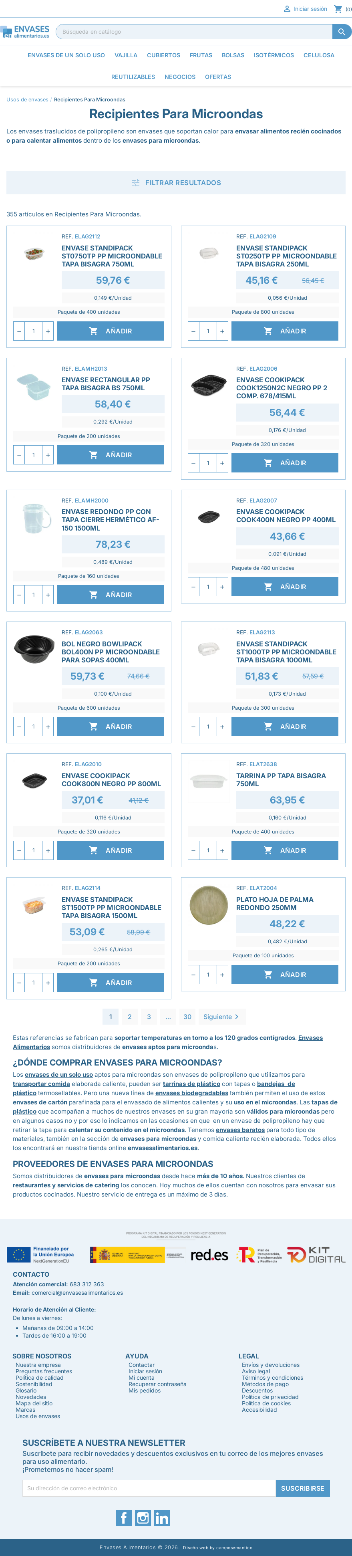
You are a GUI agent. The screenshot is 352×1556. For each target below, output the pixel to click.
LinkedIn (162, 1518)
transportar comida (41, 1084)
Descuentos (257, 1390)
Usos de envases (38, 1416)
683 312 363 (87, 1284)
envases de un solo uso (59, 1074)
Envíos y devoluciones (271, 1364)
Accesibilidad (259, 1409)
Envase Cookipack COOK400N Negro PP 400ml (286, 516)
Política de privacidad (270, 1396)
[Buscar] (204, 31)
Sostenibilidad (34, 1383)
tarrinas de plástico (191, 1084)
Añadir (110, 331)
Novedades (31, 1396)
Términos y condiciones (272, 1377)
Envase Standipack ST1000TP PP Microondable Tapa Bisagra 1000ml (286, 652)
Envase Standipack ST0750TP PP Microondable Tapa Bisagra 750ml (112, 256)
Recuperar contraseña (158, 1383)
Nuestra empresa (38, 1364)
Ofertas (218, 76)
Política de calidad (40, 1377)
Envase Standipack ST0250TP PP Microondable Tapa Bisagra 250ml (286, 256)
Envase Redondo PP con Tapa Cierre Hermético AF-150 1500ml (110, 520)
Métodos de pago (265, 1383)
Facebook (124, 1518)
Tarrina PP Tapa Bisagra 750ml (281, 780)
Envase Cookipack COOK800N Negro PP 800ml (111, 780)
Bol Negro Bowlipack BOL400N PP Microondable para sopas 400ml (111, 652)
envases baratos (240, 1130)
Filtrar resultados (176, 183)
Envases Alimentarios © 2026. (140, 1547)
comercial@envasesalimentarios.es (77, 1292)
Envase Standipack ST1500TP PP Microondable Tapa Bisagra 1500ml (111, 908)
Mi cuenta (142, 1377)
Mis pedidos (145, 1390)
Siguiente (222, 1016)
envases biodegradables (191, 1093)
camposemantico (234, 1547)
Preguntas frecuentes (44, 1371)
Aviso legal (256, 1371)
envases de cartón (40, 1102)
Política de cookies (266, 1403)
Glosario (26, 1390)
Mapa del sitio (34, 1403)
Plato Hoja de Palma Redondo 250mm (275, 904)
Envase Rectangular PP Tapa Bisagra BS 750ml (106, 384)
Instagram (143, 1518)
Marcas (25, 1409)
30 (187, 1017)
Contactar (142, 1364)
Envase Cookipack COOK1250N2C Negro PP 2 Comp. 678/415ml (281, 388)
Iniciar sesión (304, 9)
